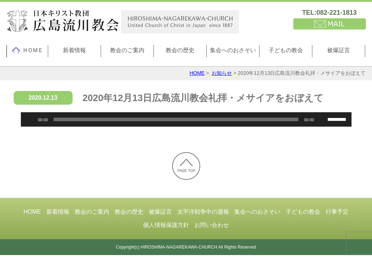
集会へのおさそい (233, 50)
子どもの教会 (285, 50)
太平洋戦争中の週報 (203, 212)
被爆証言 (338, 50)
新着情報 (74, 50)
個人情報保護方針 (166, 225)
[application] (186, 119)
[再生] (30, 119)
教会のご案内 (127, 50)
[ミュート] (322, 119)
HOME (197, 73)
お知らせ (222, 73)
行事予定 (337, 212)
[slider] (176, 119)
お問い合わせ (211, 225)
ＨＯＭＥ (27, 50)
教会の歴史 (180, 50)
